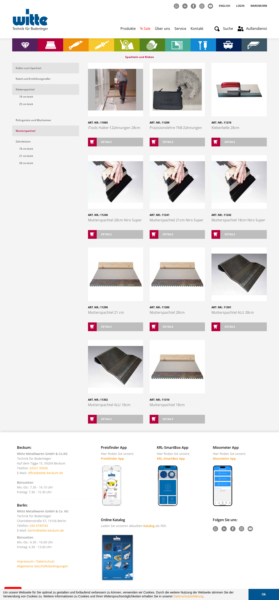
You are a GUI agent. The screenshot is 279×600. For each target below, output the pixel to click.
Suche (228, 28)
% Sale (145, 28)
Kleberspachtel (25, 89)
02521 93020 (39, 468)
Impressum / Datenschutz (36, 561)
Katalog (149, 526)
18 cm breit (26, 96)
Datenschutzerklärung (188, 596)
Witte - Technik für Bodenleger (30, 19)
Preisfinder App (112, 458)
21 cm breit (26, 156)
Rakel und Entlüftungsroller (33, 79)
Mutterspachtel (25, 131)
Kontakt (197, 28)
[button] (205, 597)
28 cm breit (26, 163)
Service (180, 28)
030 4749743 (39, 526)
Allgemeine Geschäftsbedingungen (42, 566)
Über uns (162, 28)
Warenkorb (258, 6)
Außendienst (256, 28)
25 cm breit (26, 104)
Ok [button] (264, 594)
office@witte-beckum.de (45, 473)
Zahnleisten (23, 141)
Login (240, 6)
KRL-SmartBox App (171, 458)
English (225, 6)
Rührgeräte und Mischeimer (33, 120)
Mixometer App (224, 458)
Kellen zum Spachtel (28, 68)
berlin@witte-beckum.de (46, 530)
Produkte (128, 28)
